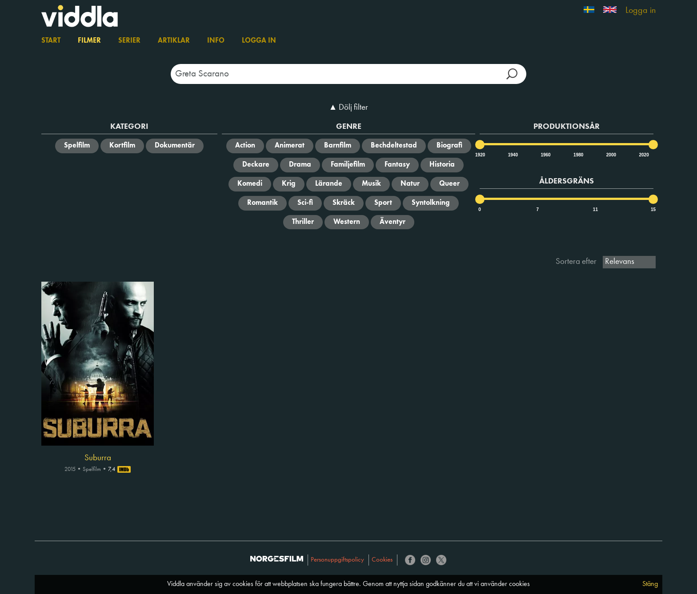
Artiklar (174, 40)
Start (50, 40)
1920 (479, 154)
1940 (512, 154)
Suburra (97, 458)
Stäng (650, 584)
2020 (643, 154)
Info (215, 40)
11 (595, 209)
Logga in (640, 10)
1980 (577, 154)
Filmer (89, 40)
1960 (545, 154)
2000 (610, 154)
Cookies (382, 560)
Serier (129, 40)
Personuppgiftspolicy (337, 560)
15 (653, 209)
